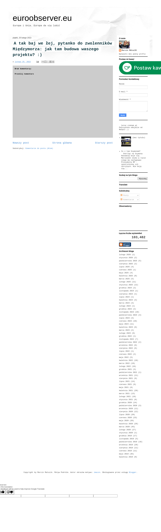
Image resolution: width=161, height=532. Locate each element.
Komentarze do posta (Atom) (39, 148)
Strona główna (62, 143)
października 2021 (128, 372)
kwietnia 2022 (126, 360)
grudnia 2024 (125, 288)
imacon (97, 472)
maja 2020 (124, 421)
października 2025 (128, 261)
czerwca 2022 (125, 354)
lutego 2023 (125, 333)
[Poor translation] (10, 492)
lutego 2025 (125, 282)
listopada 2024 (126, 291)
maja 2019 (124, 454)
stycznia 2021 (126, 400)
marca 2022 (124, 363)
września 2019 (126, 445)
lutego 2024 (125, 306)
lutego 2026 (125, 255)
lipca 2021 (124, 381)
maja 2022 (124, 357)
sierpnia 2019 (126, 448)
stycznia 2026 (126, 258)
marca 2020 (124, 427)
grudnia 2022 (125, 336)
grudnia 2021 (125, 369)
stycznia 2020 (126, 433)
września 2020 (126, 409)
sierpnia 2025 (126, 264)
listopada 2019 (126, 439)
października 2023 (128, 315)
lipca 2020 (124, 415)
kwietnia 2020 (126, 424)
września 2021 (126, 375)
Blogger (132, 472)
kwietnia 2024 (126, 300)
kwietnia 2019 (126, 457)
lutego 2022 (125, 366)
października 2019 (128, 442)
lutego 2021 (125, 397)
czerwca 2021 (125, 384)
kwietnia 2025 (126, 276)
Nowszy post (21, 143)
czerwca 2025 (125, 270)
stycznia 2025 (126, 285)
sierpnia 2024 (126, 294)
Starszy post (104, 143)
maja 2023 (124, 324)
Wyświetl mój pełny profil (132, 54)
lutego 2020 (125, 430)
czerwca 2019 (125, 451)
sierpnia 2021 (126, 378)
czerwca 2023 (125, 321)
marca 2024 (124, 303)
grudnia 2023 (125, 309)
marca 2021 (124, 394)
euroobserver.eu (42, 18)
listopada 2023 (126, 312)
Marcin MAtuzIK (129, 50)
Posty (125, 195)
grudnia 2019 (125, 436)
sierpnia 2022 (126, 348)
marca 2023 (124, 330)
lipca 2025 (124, 267)
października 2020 (128, 406)
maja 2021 (124, 387)
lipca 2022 (124, 351)
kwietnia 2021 (126, 391)
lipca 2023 (124, 318)
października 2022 (128, 342)
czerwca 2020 (125, 418)
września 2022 (126, 345)
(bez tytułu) (138, 138)
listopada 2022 (126, 339)
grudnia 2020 (125, 403)
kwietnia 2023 (126, 327)
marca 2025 (124, 279)
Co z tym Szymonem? (130, 151)
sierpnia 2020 (126, 412)
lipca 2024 (124, 297)
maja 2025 (124, 273)
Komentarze (127, 200)
